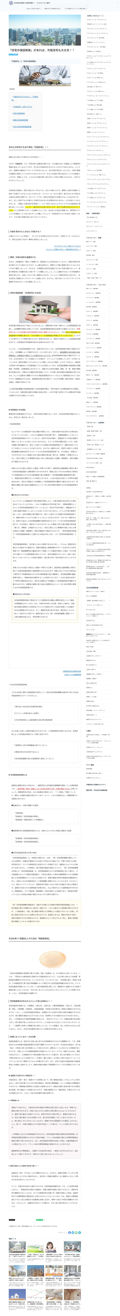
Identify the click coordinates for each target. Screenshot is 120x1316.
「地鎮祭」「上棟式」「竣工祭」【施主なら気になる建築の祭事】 (35, 1280)
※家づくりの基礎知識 (72, 675)
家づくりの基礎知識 (13, 54)
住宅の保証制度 (19, 113)
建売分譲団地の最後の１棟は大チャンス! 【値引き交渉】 (17, 1304)
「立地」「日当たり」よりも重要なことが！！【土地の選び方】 (35, 1256)
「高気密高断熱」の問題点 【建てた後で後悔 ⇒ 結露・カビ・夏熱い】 (54, 1304)
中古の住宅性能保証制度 (22, 127)
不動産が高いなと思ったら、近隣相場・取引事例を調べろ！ (35, 1304)
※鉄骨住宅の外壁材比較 (72, 671)
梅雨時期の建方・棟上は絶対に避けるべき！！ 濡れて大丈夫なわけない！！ (54, 1280)
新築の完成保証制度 (20, 120)
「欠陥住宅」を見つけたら (22, 107)
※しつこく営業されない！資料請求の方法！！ (63, 249)
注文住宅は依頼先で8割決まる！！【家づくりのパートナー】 (17, 1256)
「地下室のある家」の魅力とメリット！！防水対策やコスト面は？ (72, 1256)
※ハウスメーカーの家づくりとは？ (67, 246)
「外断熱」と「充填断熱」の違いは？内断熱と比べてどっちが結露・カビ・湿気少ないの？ (72, 1305)
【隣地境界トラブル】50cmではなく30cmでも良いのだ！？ (54, 1256)
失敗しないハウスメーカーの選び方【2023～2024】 (17, 1279)
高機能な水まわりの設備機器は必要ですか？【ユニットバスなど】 (72, 1280)
